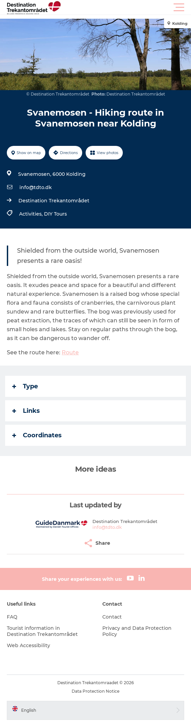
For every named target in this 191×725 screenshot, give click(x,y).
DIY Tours (55, 214)
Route (70, 352)
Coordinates (37, 435)
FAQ (12, 617)
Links (26, 411)
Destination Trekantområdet (53, 201)
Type (25, 386)
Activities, (31, 214)
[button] (126, 7)
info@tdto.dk (35, 187)
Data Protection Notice (95, 691)
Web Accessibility (28, 645)
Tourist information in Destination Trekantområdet (42, 631)
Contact (112, 617)
